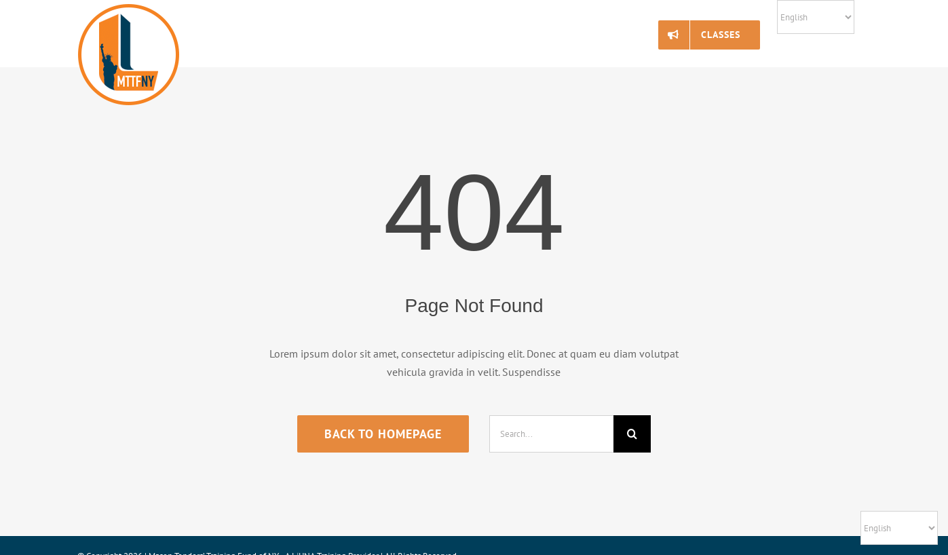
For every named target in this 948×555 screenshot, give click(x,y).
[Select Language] (815, 17)
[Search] (632, 434)
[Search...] (551, 434)
